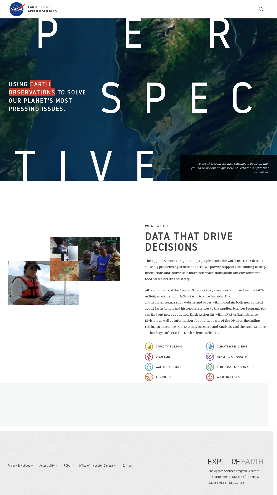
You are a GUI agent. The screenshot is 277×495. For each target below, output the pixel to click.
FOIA (69, 465)
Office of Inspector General (98, 465)
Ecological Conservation (235, 367)
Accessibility (49, 465)
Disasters (163, 357)
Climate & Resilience (232, 346)
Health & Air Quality (232, 357)
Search (261, 9)
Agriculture (165, 377)
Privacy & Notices (21, 465)
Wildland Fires (228, 377)
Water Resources (168, 367)
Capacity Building (169, 346)
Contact (127, 465)
